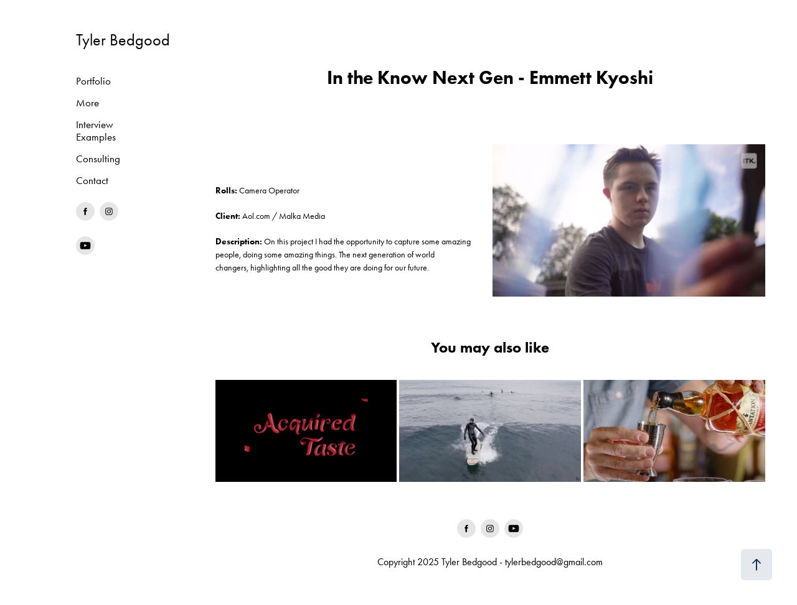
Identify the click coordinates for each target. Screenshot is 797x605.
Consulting (98, 158)
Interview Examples (96, 130)
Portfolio (93, 81)
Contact (92, 180)
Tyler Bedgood (123, 40)
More (87, 102)
